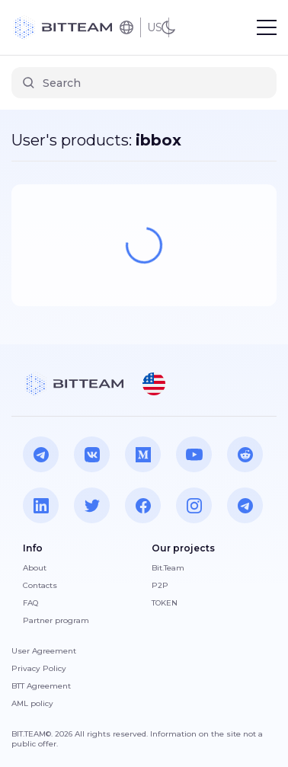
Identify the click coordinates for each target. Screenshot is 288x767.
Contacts (40, 585)
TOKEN (165, 603)
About (34, 568)
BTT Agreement (41, 686)
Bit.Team (168, 568)
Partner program (56, 620)
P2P (160, 585)
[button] (153, 383)
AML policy (32, 703)
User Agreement (43, 651)
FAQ (30, 603)
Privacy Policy (38, 668)
